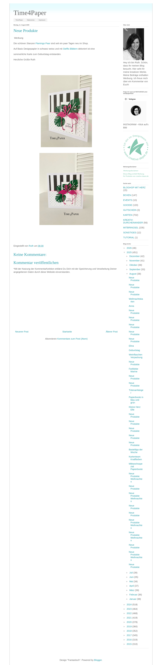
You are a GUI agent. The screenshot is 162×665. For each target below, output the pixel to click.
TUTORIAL (128, 237)
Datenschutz (31, 20)
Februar (133, 594)
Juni (131, 577)
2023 (129, 609)
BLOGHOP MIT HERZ (134, 187)
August (133, 274)
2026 (129, 248)
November (134, 260)
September (135, 269)
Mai (131, 581)
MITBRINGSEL (130, 227)
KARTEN (127, 215)
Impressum (42, 20)
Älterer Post (112, 331)
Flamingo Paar (43, 43)
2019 (129, 626)
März (132, 590)
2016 (129, 639)
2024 (129, 604)
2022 (129, 613)
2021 (129, 617)
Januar (133, 599)
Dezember (134, 256)
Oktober (133, 265)
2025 (129, 252)
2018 (129, 631)
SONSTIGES (129, 232)
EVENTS (127, 200)
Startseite (67, 331)
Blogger (98, 660)
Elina (131, 346)
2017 (129, 635)
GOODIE (127, 205)
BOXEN (127, 195)
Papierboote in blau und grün (136, 400)
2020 (129, 622)
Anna (131, 306)
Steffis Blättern (70, 49)
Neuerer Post (21, 331)
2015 (129, 644)
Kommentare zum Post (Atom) (72, 339)
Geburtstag (134, 350)
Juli (131, 572)
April (132, 586)
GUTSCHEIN (129, 210)
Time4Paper (30, 12)
